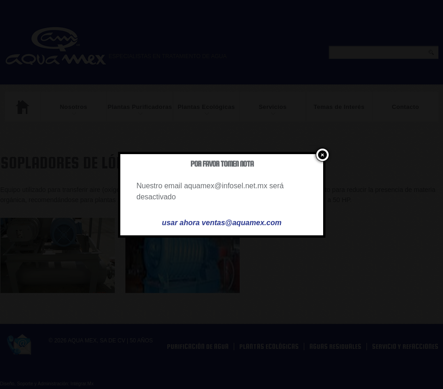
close (320, 155)
